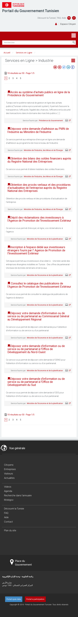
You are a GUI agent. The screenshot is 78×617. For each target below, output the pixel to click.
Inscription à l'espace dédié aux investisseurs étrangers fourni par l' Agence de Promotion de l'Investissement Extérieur (36, 250)
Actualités (9, 477)
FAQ (59, 18)
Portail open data (14, 599)
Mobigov (8, 499)
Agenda (8, 491)
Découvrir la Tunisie (47, 18)
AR (74, 18)
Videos (7, 486)
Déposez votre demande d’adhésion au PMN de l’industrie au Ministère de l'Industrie (38, 130)
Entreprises (10, 469)
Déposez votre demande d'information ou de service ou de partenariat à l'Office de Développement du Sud (36, 382)
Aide (64, 18)
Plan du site (10, 530)
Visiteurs (8, 473)
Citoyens (8, 464)
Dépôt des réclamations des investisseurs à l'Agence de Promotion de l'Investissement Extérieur (39, 219)
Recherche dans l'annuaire (18, 495)
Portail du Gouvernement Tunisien (30, 11)
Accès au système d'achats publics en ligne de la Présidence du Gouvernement (38, 94)
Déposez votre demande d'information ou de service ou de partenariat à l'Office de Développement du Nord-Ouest (36, 349)
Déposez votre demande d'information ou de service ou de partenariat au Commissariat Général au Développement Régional (38, 316)
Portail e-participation (35, 599)
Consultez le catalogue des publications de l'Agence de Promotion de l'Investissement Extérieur (39, 285)
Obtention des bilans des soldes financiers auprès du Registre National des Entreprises (39, 160)
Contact (8, 521)
